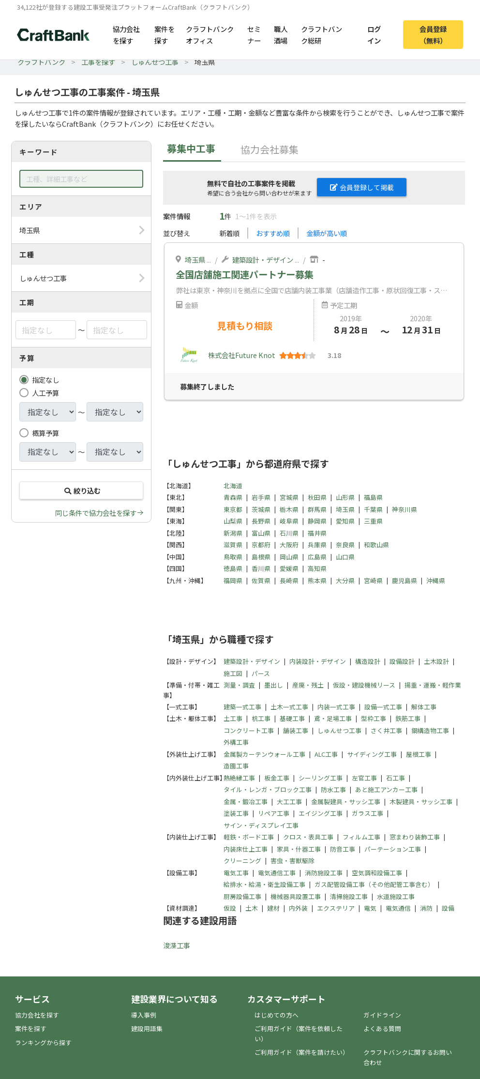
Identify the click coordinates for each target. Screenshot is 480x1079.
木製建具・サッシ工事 (421, 801)
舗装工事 (295, 730)
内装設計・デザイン (317, 661)
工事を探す (98, 62)
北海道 (233, 485)
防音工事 (342, 849)
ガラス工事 (367, 813)
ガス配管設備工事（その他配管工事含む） (374, 884)
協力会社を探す (126, 34)
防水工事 (333, 789)
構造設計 (367, 661)
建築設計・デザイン (262, 260)
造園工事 (236, 765)
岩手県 (261, 497)
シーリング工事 (321, 777)
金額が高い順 (326, 233)
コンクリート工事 (249, 730)
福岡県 (233, 580)
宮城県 (289, 497)
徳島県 (233, 568)
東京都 (233, 509)
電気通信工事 (277, 872)
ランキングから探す (43, 1042)
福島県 (373, 497)
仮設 (230, 908)
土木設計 (436, 661)
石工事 (395, 777)
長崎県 (289, 580)
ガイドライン (382, 1014)
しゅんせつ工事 (155, 62)
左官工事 (364, 777)
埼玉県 (195, 260)
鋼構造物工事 (430, 730)
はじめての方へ (277, 1014)
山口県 (345, 556)
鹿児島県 (404, 580)
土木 (251, 908)
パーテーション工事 (392, 849)
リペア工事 (273, 813)
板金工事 (276, 777)
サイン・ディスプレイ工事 (261, 825)
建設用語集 (147, 1028)
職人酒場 (280, 34)
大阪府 (289, 544)
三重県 (373, 520)
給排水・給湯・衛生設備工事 (264, 884)
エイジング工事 (321, 813)
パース (261, 673)
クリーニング (242, 860)
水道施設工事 (396, 896)
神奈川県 (404, 509)
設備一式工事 (383, 706)
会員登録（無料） (433, 34)
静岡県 (317, 520)
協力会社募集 (269, 149)
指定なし (45, 380)
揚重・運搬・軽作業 (433, 684)
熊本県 (317, 580)
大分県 (345, 580)
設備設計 (402, 661)
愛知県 (345, 520)
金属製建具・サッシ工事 (345, 801)
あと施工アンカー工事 (386, 789)
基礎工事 (292, 718)
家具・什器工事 (299, 849)
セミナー (254, 34)
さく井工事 (386, 730)
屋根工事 (418, 754)
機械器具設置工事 (295, 896)
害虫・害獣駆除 (292, 860)
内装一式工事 (336, 706)
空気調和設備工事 (377, 872)
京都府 (261, 544)
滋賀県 (233, 544)
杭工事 (261, 718)
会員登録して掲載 (362, 187)
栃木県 (289, 509)
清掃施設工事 (349, 896)
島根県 (261, 556)
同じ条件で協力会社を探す (95, 513)
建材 (273, 908)
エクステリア (336, 908)
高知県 (317, 568)
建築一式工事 (242, 706)
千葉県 (373, 509)
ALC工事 (326, 754)
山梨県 (233, 520)
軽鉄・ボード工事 (249, 836)
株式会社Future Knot (241, 355)
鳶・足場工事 (333, 718)
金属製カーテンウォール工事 (264, 754)
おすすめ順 (273, 233)
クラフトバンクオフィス (210, 34)
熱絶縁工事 (239, 777)
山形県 (345, 497)
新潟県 (233, 533)
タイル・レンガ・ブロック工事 (268, 789)
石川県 (289, 533)
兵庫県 (317, 544)
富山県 (261, 533)
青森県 (233, 497)
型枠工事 (373, 718)
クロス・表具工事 (308, 836)
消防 (426, 908)
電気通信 (398, 908)
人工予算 (45, 393)
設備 (448, 908)
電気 (370, 908)
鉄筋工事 (407, 718)
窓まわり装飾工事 (415, 836)
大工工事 (289, 801)
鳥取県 (233, 556)
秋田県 (317, 497)
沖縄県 (435, 580)
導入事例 (143, 1014)
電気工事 (236, 872)
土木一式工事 (289, 706)
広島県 (317, 556)
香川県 (261, 568)
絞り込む (81, 490)
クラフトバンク (41, 62)
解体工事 (423, 706)
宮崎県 (373, 580)
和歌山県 (376, 544)
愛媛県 (289, 568)
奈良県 (345, 544)
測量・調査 (239, 684)
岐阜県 (289, 520)
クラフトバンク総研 (321, 34)
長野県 (261, 520)
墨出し (273, 684)
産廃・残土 (308, 684)
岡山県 (289, 556)
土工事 (233, 718)
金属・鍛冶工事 (246, 801)
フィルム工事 (361, 836)
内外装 (298, 908)
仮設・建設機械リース (364, 684)
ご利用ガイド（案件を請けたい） (302, 1052)
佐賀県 (261, 580)
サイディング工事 (372, 754)
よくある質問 (382, 1028)
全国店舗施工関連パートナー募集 (245, 274)
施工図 (233, 673)
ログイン (374, 34)
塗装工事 (236, 813)
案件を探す (164, 34)
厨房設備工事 (242, 896)
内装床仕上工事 (246, 849)
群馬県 (317, 509)
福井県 (317, 533)
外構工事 (236, 742)
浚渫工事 (176, 945)
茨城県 (261, 509)
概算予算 (45, 433)
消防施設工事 (324, 872)
